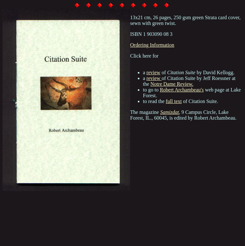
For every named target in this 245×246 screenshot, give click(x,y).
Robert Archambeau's (182, 89)
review (153, 72)
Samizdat (169, 112)
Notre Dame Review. (172, 84)
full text (174, 101)
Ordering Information (152, 45)
